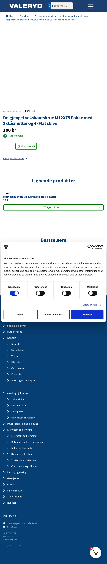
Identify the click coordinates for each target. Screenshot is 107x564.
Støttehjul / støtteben (23, 460)
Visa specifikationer (15, 158)
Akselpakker (18, 411)
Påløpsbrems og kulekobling (22, 423)
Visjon (14, 356)
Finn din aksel (18, 405)
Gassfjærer (13, 478)
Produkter (24, 16)
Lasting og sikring (17, 472)
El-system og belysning (20, 429)
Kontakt (11, 337)
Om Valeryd (17, 349)
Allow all (87, 314)
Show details (90, 304)
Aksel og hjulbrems (17, 393)
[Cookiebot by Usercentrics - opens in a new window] (89, 246)
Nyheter (11, 502)
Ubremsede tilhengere (23, 417)
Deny (20, 314)
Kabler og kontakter (22, 447)
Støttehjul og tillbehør (19, 454)
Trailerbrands (14, 496)
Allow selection (53, 314)
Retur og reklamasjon (23, 380)
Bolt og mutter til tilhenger (75, 16)
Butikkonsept (14, 331)
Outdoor (11, 484)
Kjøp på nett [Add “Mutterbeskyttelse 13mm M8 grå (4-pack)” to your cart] (54, 207)
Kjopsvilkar (17, 374)
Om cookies (17, 368)
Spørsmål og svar (16, 325)
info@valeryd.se (12, 526)
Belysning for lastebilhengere (27, 441)
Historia (15, 362)
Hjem (11, 16)
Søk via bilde (18, 399)
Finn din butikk (15, 490)
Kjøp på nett (28, 146)
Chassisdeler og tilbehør (46, 16)
